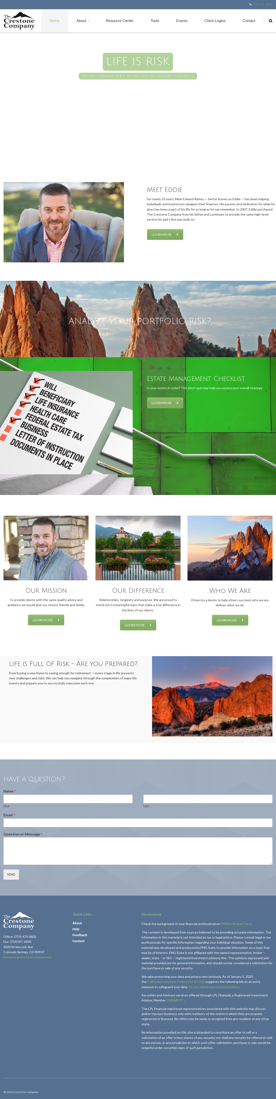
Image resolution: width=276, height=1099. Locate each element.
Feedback (79, 935)
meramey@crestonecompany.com (27, 957)
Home (55, 21)
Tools (155, 21)
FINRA (171, 1000)
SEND (11, 874)
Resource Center (120, 21)
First (6, 806)
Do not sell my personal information (214, 987)
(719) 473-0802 (262, 4)
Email (9, 815)
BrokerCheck (242, 924)
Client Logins (215, 21)
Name (9, 791)
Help (75, 929)
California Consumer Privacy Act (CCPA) (176, 982)
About (81, 21)
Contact (249, 21)
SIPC (180, 1000)
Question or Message (22, 834)
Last (146, 806)
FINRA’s (227, 924)
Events (181, 21)
